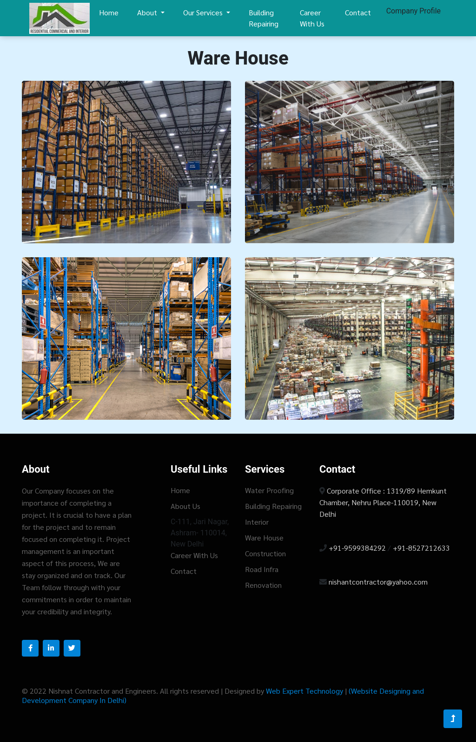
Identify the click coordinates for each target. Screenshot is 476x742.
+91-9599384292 (358, 548)
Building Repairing (263, 17)
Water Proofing (269, 490)
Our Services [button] (204, 12)
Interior (257, 522)
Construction (265, 553)
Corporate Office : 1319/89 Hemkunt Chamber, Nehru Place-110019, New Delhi (383, 502)
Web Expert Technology (305, 691)
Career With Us (312, 17)
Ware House (264, 537)
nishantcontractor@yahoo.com (378, 581)
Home (109, 12)
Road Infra (261, 569)
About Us (185, 506)
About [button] (148, 12)
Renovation (263, 585)
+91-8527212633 (421, 548)
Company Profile (413, 11)
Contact (358, 12)
